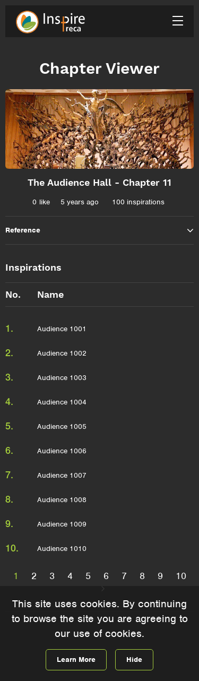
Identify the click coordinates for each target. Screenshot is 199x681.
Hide (134, 659)
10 (181, 576)
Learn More (76, 659)
